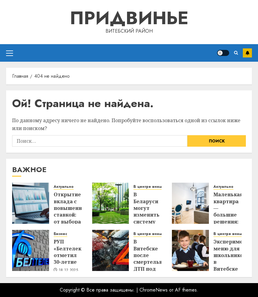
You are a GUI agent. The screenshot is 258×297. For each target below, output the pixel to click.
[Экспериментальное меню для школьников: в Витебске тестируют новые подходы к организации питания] (190, 250)
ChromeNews (153, 289)
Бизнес (60, 234)
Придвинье (129, 18)
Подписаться (247, 52)
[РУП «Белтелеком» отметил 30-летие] (30, 250)
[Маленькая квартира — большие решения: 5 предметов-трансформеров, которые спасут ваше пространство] (190, 203)
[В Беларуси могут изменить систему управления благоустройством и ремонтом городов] (110, 203)
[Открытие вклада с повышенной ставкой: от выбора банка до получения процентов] (30, 203)
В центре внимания (152, 186)
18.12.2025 (68, 270)
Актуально (64, 186)
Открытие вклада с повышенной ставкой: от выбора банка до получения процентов (71, 218)
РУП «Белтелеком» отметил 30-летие (72, 251)
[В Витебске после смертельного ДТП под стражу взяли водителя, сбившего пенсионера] (110, 250)
